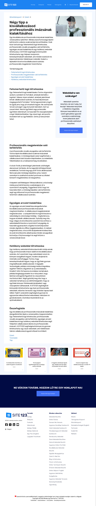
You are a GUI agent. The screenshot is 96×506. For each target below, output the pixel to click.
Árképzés (41, 4)
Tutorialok (13, 338)
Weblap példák (31, 428)
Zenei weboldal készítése (57, 439)
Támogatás (58, 4)
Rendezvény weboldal (56, 436)
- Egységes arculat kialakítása (21, 77)
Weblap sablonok (32, 431)
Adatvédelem (41, 500)
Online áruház (53, 419)
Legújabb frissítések (33, 436)
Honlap (33, 4)
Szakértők (74, 431)
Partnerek (74, 428)
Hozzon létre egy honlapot (71, 130)
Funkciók (30, 422)
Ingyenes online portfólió (57, 445)
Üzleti (27, 17)
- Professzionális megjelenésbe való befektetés (28, 75)
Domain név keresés (55, 422)
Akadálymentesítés (59, 500)
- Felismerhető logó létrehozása (22, 72)
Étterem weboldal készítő (57, 467)
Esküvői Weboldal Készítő (57, 442)
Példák (49, 4)
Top (11, 340)
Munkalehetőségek (80, 425)
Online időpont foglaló (56, 470)
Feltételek (33, 500)
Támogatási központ (78, 419)
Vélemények (31, 425)
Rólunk (73, 417)
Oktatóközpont (16, 17)
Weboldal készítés (55, 417)
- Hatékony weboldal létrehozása (23, 79)
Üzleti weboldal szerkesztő (58, 428)
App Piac (33, 434)
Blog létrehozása (55, 459)
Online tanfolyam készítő (57, 465)
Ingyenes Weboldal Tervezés (58, 479)
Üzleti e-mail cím (54, 456)
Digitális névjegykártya (56, 453)
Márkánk (73, 434)
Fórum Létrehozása (55, 462)
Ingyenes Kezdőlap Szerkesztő (59, 425)
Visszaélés (50, 500)
